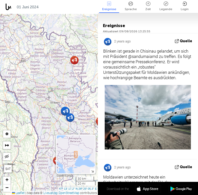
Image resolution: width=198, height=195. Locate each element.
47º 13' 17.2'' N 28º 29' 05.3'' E (78, 188)
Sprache (131, 6)
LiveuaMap (50, 193)
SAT (8, 169)
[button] (74, 60)
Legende (165, 6)
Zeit (148, 6)
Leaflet (18, 193)
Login (185, 6)
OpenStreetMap (69, 193)
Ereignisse (109, 6)
